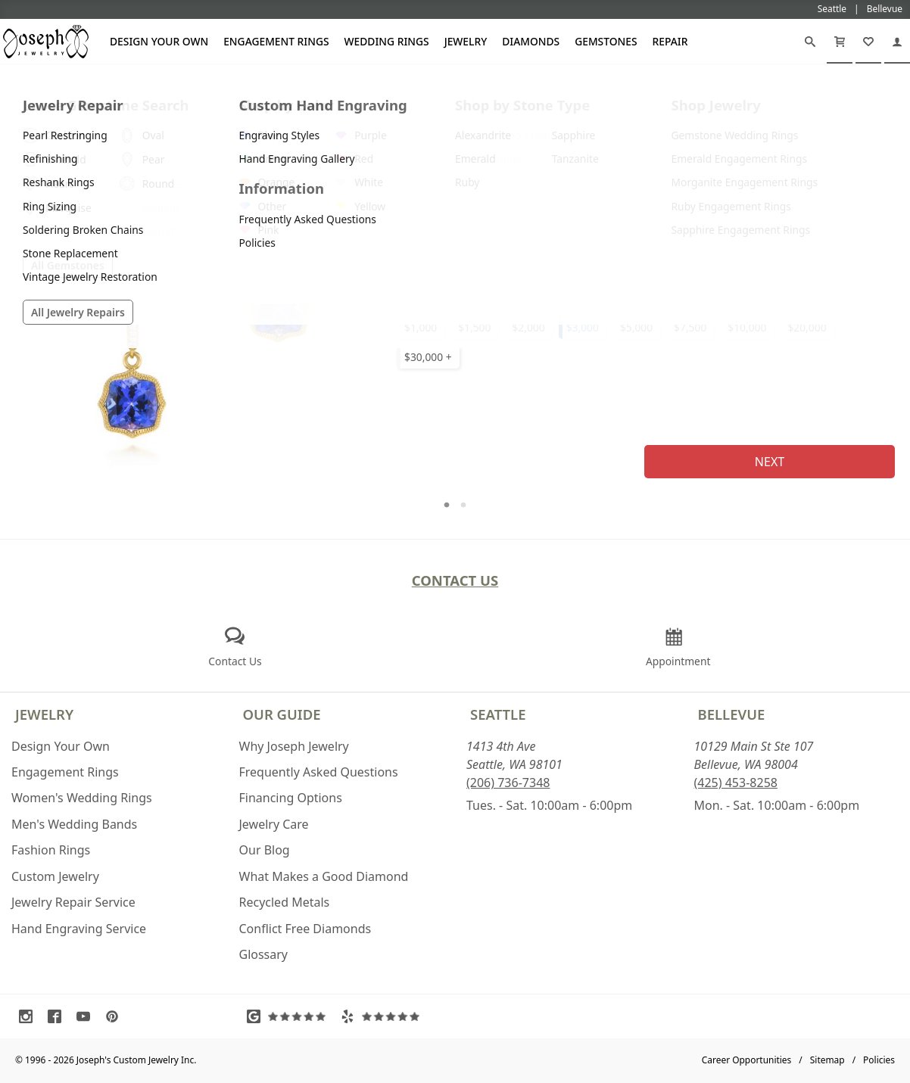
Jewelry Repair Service (73, 902)
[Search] (810, 41)
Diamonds (530, 41)
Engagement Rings (276, 41)
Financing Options (290, 797)
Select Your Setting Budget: (460, 295)
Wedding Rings (386, 41)
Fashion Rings (50, 850)
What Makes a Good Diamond (324, 876)
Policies (879, 1059)
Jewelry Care (274, 824)
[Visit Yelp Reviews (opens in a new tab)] (384, 1016)
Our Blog (264, 850)
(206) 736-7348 (508, 782)
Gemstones (606, 41)
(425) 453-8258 (736, 782)
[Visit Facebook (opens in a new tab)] (58, 1016)
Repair (670, 41)
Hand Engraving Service (78, 928)
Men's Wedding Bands (74, 824)
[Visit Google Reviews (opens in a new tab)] (290, 1016)
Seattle (497, 714)
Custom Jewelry (55, 876)
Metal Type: (422, 187)
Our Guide (282, 714)
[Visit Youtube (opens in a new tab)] (87, 1016)
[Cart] (839, 41)
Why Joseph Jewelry (294, 746)
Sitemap (827, 1059)
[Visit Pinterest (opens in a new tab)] (115, 1016)
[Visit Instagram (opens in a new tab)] (29, 1016)
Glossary (263, 954)
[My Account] (897, 41)
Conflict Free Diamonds (305, 928)
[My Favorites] (868, 41)
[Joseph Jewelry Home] (8, 82)
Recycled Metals (284, 902)
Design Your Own (159, 41)
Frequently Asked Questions (318, 772)
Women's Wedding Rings (81, 797)
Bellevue (731, 714)
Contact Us (455, 580)
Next (769, 461)
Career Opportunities (747, 1059)
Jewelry (466, 41)
